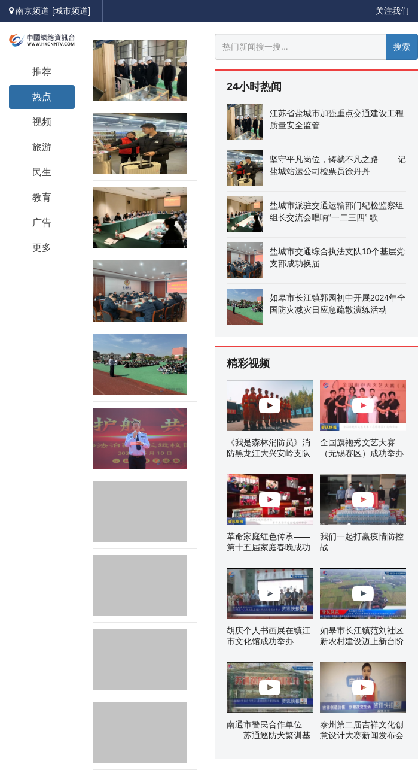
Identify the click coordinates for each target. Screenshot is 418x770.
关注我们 (392, 11)
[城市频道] (71, 11)
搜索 (401, 46)
